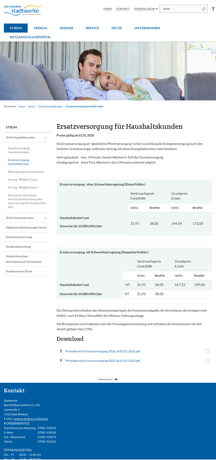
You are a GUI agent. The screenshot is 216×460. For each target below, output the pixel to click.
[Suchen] (204, 9)
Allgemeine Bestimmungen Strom (26, 227)
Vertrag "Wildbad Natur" (23, 187)
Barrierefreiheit (171, 454)
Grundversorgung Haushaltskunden (18, 150)
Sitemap (206, 454)
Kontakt (123, 8)
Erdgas (40, 28)
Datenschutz (190, 454)
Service (92, 28)
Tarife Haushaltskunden (50, 106)
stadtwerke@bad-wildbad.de (30, 418)
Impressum (152, 454)
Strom (16, 28)
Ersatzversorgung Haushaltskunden (84, 106)
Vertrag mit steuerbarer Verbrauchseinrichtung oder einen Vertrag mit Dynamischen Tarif (27, 201)
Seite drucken (108, 379)
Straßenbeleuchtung (18, 246)
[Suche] (180, 9)
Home (107, 8)
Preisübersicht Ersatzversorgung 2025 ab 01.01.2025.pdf (109, 360)
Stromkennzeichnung (19, 237)
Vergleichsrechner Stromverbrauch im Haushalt (23, 259)
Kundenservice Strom (19, 271)
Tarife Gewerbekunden (20, 217)
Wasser (66, 28)
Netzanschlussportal (30, 37)
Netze (117, 28)
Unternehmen (147, 28)
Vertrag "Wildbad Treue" (23, 179)
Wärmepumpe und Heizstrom (26, 171)
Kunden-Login (144, 8)
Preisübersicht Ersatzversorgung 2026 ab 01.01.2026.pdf (109, 351)
